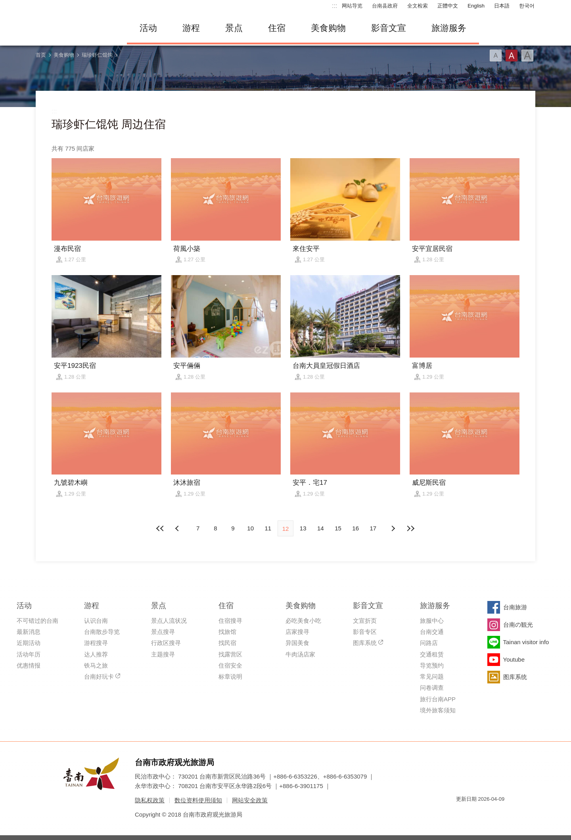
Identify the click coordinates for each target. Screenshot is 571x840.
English (476, 6)
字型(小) (496, 55)
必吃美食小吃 (303, 620)
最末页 (410, 528)
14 (320, 528)
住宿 (277, 28)
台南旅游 (515, 607)
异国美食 (297, 642)
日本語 (502, 6)
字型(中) (511, 55)
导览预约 (432, 665)
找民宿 (227, 642)
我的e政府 (462, 813)
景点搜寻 (163, 631)
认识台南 (96, 620)
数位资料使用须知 (198, 800)
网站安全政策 (250, 800)
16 (355, 528)
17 (373, 528)
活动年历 (28, 654)
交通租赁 (432, 654)
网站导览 (352, 6)
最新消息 (28, 631)
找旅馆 (227, 631)
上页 (393, 528)
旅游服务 (448, 28)
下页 (178, 528)
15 (338, 528)
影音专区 (365, 631)
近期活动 (28, 642)
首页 (41, 55)
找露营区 (230, 654)
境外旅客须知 (438, 710)
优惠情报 (28, 665)
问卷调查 (432, 687)
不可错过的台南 (37, 620)
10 (250, 528)
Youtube (514, 659)
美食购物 (328, 28)
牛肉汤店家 (300, 654)
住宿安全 (230, 665)
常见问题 (432, 676)
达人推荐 (96, 654)
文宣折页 (365, 620)
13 (303, 528)
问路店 (429, 642)
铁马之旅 (96, 665)
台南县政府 (385, 6)
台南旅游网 (75, 28)
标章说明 (230, 676)
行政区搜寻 (166, 642)
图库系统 (365, 642)
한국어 (527, 6)
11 (267, 528)
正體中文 (447, 6)
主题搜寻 (163, 654)
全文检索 (417, 6)
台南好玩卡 (99, 676)
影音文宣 (388, 28)
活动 (148, 28)
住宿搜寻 (230, 620)
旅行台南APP (438, 699)
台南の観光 (518, 624)
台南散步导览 (102, 631)
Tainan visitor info (526, 642)
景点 (234, 28)
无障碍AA (490, 813)
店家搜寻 (297, 631)
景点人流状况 (169, 620)
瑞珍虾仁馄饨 (97, 55)
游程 (191, 28)
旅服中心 (432, 620)
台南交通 (432, 631)
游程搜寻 (96, 642)
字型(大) (527, 55)
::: (334, 5)
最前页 (161, 528)
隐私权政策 (150, 800)
